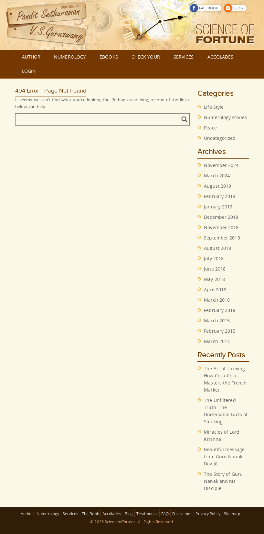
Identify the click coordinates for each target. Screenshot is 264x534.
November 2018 (221, 227)
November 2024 (221, 165)
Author (27, 514)
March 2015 (217, 320)
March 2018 (217, 300)
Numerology (48, 514)
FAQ (165, 514)
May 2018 (214, 279)
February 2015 (219, 331)
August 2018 (217, 248)
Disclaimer (182, 514)
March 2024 (217, 175)
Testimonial (147, 514)
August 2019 (217, 186)
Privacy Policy (207, 514)
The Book (90, 514)
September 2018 (222, 238)
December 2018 (221, 217)
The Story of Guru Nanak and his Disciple (223, 481)
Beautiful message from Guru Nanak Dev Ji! (224, 456)
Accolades (111, 514)
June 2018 (215, 269)
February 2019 (219, 196)
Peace (210, 128)
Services (70, 514)
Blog (129, 514)
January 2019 (218, 207)
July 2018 (214, 258)
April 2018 (215, 289)
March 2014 (217, 341)
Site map (232, 514)
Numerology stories (225, 117)
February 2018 (219, 310)
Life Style (214, 107)
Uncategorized (220, 138)
